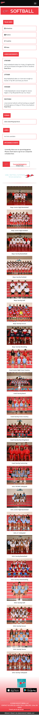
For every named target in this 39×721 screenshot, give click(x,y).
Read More (7, 68)
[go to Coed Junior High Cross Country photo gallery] (19, 358)
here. (12, 154)
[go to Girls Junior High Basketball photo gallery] (19, 498)
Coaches (7, 41)
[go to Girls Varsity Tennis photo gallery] (19, 637)
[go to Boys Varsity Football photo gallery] (19, 265)
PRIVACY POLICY (10, 713)
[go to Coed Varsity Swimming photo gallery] (19, 451)
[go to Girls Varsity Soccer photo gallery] (19, 614)
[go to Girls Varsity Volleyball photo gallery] (19, 661)
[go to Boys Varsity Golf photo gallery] (19, 288)
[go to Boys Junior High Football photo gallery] (19, 219)
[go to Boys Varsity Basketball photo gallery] (19, 242)
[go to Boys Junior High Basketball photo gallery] (19, 195)
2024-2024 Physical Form (12, 122)
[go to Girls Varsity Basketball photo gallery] (19, 544)
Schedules (8, 28)
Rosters (7, 35)
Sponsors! (27, 709)
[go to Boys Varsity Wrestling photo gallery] (19, 335)
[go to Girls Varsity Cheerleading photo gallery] (19, 568)
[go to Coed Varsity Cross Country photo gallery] (19, 405)
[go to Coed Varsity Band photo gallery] (19, 381)
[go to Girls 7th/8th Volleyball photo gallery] (19, 475)
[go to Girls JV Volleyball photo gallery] (19, 521)
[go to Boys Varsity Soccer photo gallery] (19, 312)
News (6, 47)
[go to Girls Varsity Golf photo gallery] (19, 591)
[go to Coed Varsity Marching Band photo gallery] (19, 428)
